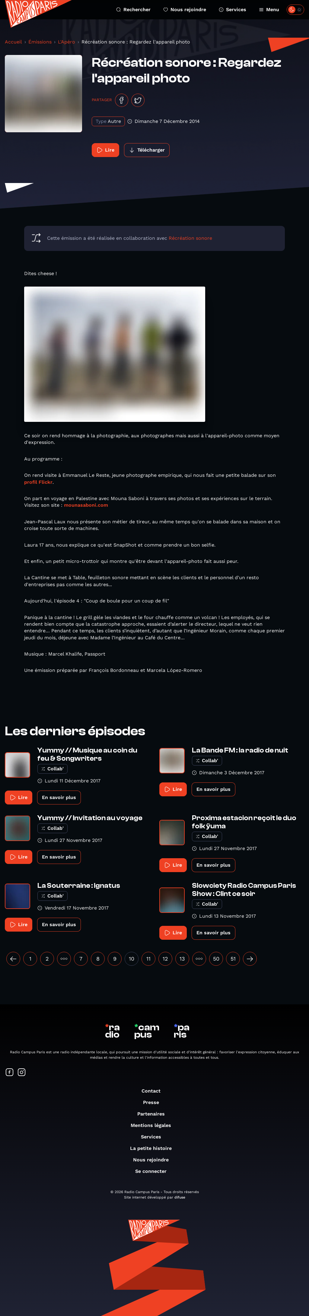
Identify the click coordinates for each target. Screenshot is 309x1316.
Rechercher (133, 9)
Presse (154, 1102)
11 (148, 958)
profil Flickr (38, 482)
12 (165, 958)
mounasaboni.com (86, 505)
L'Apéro (66, 42)
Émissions (40, 42)
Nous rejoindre (184, 9)
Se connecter (154, 1171)
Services (232, 9)
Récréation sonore (190, 238)
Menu (269, 9)
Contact (154, 1091)
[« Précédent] (13, 958)
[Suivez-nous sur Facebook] (9, 1072)
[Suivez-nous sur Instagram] (22, 1072)
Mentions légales (154, 1125)
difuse (179, 1197)
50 (216, 958)
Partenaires (154, 1114)
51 (233, 958)
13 (182, 958)
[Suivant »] (249, 958)
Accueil (13, 42)
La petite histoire (154, 1148)
